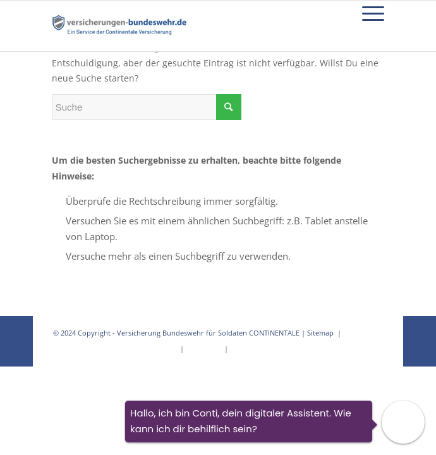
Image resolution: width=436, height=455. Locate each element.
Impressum (204, 348)
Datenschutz (363, 332)
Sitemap (321, 332)
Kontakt (243, 348)
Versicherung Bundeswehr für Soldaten (182, 332)
